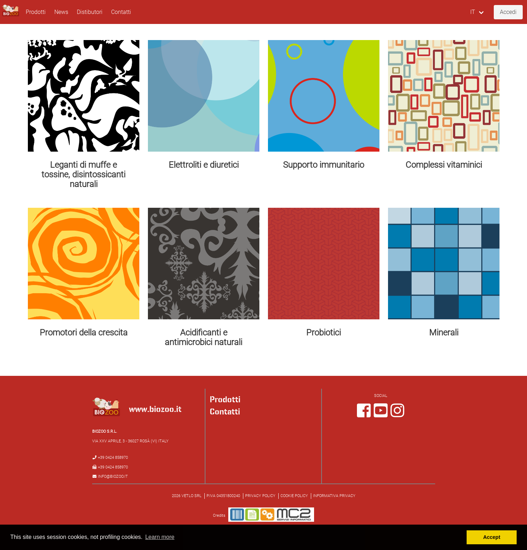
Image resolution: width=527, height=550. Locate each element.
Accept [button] (491, 537)
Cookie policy (294, 495)
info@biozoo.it (113, 476)
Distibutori (90, 12)
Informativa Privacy (334, 495)
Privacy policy (260, 495)
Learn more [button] (159, 537)
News (61, 12)
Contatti (121, 12)
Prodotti (36, 12)
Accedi (508, 12)
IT (472, 12)
